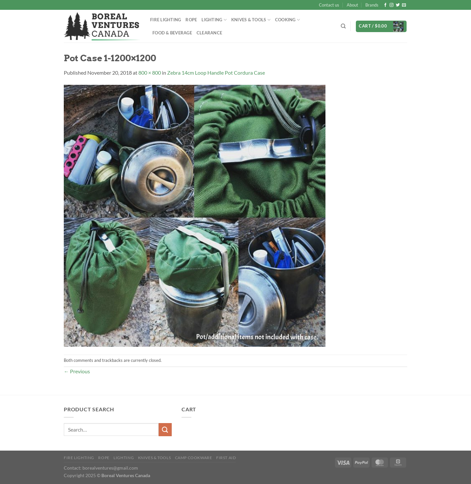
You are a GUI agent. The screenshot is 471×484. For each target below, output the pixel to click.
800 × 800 (149, 72)
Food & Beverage (172, 32)
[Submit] (165, 429)
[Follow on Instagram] (391, 5)
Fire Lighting (165, 19)
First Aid (226, 457)
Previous (77, 371)
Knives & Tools (250, 20)
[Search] (343, 26)
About (352, 5)
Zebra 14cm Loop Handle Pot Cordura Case (216, 72)
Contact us (329, 5)
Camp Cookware (193, 457)
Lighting (214, 20)
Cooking (287, 20)
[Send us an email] (404, 5)
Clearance (209, 32)
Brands (371, 5)
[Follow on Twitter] (398, 5)
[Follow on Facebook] (385, 5)
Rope (191, 19)
